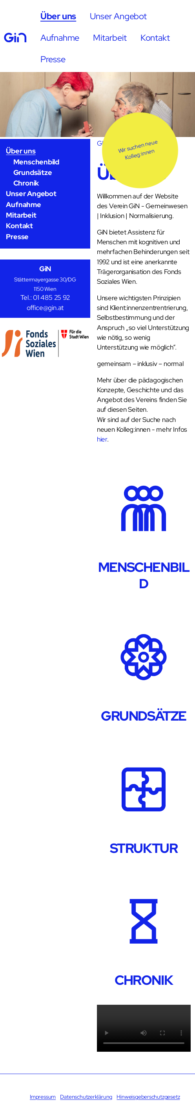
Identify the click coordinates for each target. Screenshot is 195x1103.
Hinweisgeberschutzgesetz (148, 1096)
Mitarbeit (109, 37)
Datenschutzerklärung (86, 1096)
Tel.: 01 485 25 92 (44, 297)
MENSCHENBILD (144, 575)
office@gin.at (45, 308)
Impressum (43, 1096)
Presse (53, 59)
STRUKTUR (144, 848)
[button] (140, 150)
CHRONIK (144, 980)
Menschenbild (36, 162)
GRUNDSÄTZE (143, 716)
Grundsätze (32, 172)
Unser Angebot (118, 16)
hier (102, 439)
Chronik (26, 183)
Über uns (58, 16)
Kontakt (155, 37)
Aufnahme (59, 37)
